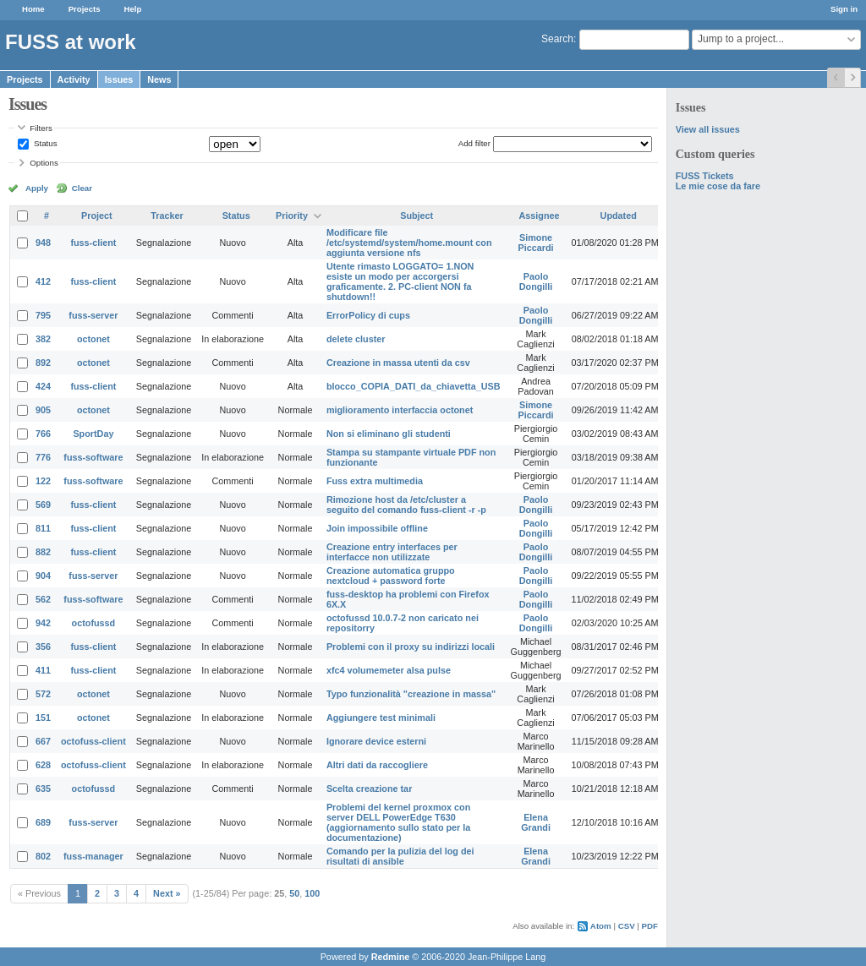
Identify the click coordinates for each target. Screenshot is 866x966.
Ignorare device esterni (376, 741)
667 (43, 741)
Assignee (539, 215)
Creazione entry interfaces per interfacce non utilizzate (392, 552)
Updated (618, 215)
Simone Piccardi (536, 242)
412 (43, 281)
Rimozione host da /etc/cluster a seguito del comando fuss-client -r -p (406, 504)
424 (43, 386)
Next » (166, 893)
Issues (119, 79)
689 (43, 822)
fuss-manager (93, 856)
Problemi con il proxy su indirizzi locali (410, 646)
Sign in (844, 9)
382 (43, 339)
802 (43, 856)
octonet (93, 339)
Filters (41, 128)
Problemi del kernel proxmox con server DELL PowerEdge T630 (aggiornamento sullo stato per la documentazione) (398, 822)
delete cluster (356, 339)
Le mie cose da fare (718, 186)
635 (43, 788)
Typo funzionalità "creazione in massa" (411, 694)
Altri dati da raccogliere (377, 765)
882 (43, 552)
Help (133, 9)
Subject (416, 215)
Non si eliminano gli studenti (388, 433)
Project (96, 215)
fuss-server (93, 315)
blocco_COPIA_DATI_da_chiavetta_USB (413, 386)
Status (44, 143)
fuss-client (93, 242)
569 (43, 504)
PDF (650, 926)
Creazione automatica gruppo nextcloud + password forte (390, 575)
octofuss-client (93, 741)
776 (43, 457)
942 (43, 623)
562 (43, 599)
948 (43, 242)
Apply (36, 188)
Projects (85, 9)
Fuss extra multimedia (374, 481)
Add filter (474, 143)
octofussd (94, 623)
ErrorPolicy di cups (368, 315)
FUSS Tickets (705, 176)
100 (312, 893)
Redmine (390, 957)
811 (43, 528)
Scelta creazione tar (369, 788)
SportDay (93, 433)
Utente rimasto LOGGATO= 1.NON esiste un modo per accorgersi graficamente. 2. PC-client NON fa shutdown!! (400, 281)
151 (43, 717)
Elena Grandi (536, 822)
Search (557, 39)
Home (33, 9)
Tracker (167, 215)
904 (43, 575)
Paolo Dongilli (536, 281)
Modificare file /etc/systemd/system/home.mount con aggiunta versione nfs (409, 242)
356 (43, 646)
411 (43, 670)
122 (43, 481)
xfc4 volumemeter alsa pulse (388, 670)
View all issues (708, 129)
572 (43, 694)
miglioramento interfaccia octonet (399, 410)
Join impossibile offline (377, 528)
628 (43, 765)
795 (43, 315)
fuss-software (93, 457)
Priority (292, 215)
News (159, 79)
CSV (626, 926)
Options (44, 162)
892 (43, 362)
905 (43, 410)
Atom (600, 926)
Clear (82, 188)
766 (43, 433)
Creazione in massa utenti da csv (398, 362)
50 (294, 893)
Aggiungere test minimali (381, 717)
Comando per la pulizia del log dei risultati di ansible (400, 856)
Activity (74, 79)
